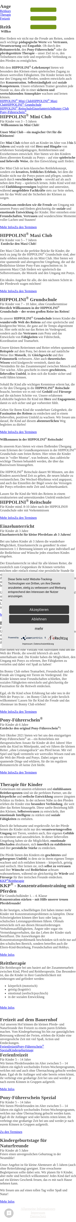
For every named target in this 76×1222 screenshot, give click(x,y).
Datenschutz (38, 1216)
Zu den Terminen (26, 227)
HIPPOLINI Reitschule (16, 108)
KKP (4, 881)
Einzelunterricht (42, 108)
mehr (39, 628)
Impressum (38, 1212)
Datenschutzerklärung (44, 644)
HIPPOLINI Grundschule (23, 104)
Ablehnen (39, 619)
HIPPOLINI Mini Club (16, 101)
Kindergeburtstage (21, 1050)
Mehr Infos (7, 227)
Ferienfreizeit (8, 1046)
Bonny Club (61, 108)
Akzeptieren (39, 609)
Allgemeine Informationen (38, 1208)
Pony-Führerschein (13, 112)
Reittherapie (16, 881)
